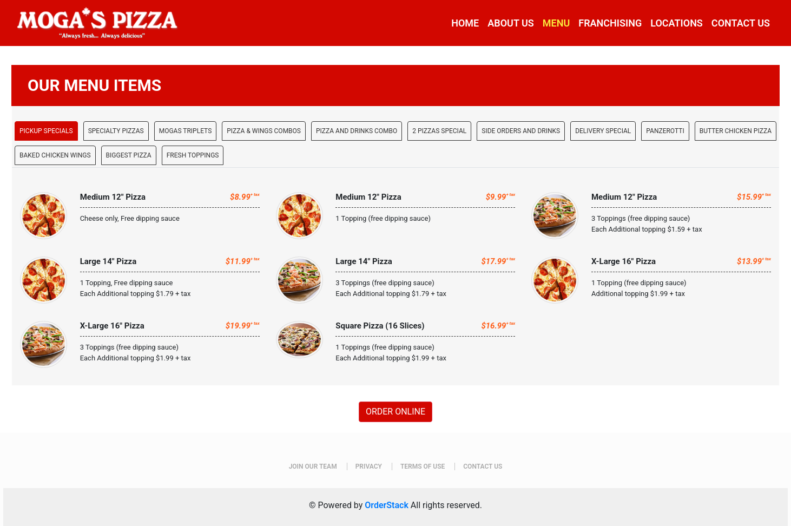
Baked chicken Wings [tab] (55, 155)
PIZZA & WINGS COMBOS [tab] (264, 131)
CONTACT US (740, 23)
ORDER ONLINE (395, 411)
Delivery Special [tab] (603, 131)
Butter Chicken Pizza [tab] (736, 131)
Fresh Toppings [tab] (193, 155)
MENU (556, 23)
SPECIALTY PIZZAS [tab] (116, 131)
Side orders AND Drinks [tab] (521, 131)
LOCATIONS (676, 23)
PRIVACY (368, 466)
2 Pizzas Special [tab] (439, 131)
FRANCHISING (610, 23)
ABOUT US (510, 23)
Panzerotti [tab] (665, 131)
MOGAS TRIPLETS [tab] (185, 131)
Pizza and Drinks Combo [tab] (356, 131)
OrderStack (386, 505)
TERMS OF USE (422, 466)
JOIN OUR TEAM (313, 466)
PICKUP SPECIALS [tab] (46, 131)
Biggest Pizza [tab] (128, 155)
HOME (465, 23)
